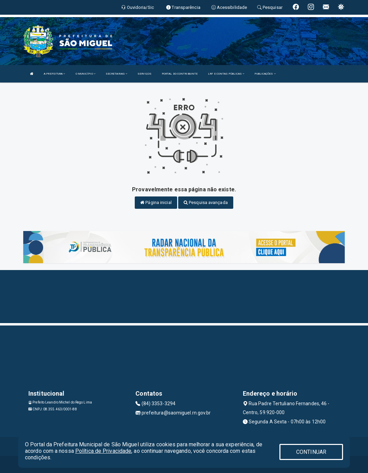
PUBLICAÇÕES (264, 73)
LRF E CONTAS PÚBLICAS (226, 73)
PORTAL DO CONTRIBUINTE (180, 73)
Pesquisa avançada (206, 202)
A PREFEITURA (54, 73)
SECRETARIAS (116, 73)
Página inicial (156, 202)
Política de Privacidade (103, 451)
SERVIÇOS (144, 73)
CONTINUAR (311, 452)
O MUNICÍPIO (85, 73)
